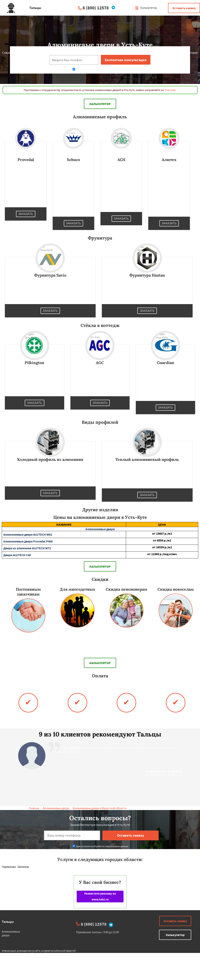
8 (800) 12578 (96, 8)
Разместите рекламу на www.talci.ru (100, 896)
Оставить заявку (184, 8)
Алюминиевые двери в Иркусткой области (99, 808)
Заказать (25, 214)
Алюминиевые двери (56, 808)
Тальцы (8, 921)
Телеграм (170, 90)
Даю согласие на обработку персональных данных (100, 69)
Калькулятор (146, 8)
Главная (34, 808)
